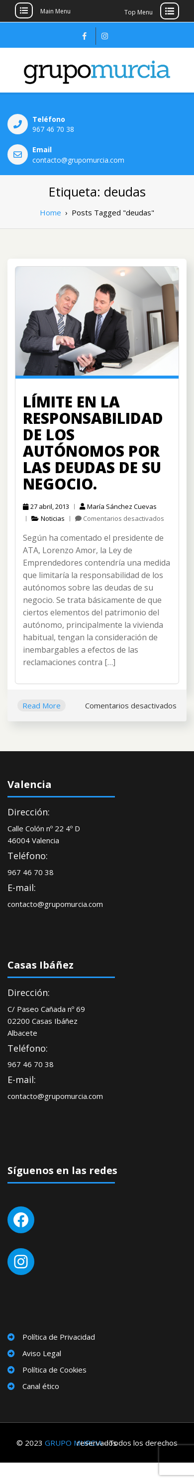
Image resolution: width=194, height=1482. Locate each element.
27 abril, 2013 (46, 506)
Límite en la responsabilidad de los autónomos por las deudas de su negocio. (93, 443)
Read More (41, 705)
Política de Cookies (54, 1370)
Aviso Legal (41, 1353)
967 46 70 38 (53, 129)
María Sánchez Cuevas (118, 506)
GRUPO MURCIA (73, 1443)
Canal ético (40, 1386)
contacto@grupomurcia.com (78, 160)
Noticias (53, 518)
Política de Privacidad (58, 1337)
